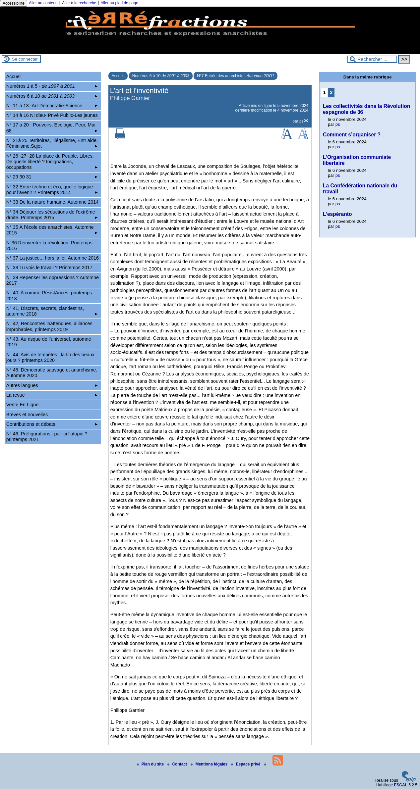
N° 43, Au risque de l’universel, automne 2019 (48, 341)
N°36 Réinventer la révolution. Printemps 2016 (49, 245)
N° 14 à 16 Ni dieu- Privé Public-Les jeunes (52, 116)
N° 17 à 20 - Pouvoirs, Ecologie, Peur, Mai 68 (51, 127)
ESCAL (400, 785)
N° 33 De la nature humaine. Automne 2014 (52, 203)
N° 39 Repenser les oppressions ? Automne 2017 (52, 280)
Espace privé (246, 764)
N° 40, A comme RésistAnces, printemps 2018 (49, 295)
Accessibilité (14, 3)
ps (301, 121)
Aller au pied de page (119, 3)
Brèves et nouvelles (27, 414)
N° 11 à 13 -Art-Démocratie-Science (51, 105)
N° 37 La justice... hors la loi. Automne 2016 (52, 258)
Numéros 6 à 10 (160, 76)
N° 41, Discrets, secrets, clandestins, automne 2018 (51, 311)
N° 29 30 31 (51, 176)
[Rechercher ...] (372, 59)
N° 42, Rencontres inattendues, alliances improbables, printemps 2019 (49, 326)
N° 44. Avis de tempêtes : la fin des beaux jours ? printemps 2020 (50, 357)
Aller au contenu (43, 3)
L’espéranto (337, 214)
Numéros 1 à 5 (51, 86)
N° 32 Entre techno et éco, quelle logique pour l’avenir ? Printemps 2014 (51, 189)
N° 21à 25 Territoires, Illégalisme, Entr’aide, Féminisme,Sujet (52, 143)
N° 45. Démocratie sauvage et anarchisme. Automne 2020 (51, 372)
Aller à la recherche (79, 3)
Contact (177, 764)
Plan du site (151, 764)
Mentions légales (209, 764)
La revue (51, 395)
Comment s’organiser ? (352, 134)
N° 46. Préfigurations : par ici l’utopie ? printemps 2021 (47, 436)
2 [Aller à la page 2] (331, 92)
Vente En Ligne (22, 404)
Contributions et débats (51, 424)
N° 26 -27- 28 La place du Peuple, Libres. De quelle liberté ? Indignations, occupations (51, 161)
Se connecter (25, 59)
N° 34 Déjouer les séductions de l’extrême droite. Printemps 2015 (51, 214)
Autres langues (51, 385)
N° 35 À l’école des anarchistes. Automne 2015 (51, 229)
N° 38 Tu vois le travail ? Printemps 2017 (49, 267)
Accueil (118, 76)
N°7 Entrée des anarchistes (235, 76)
